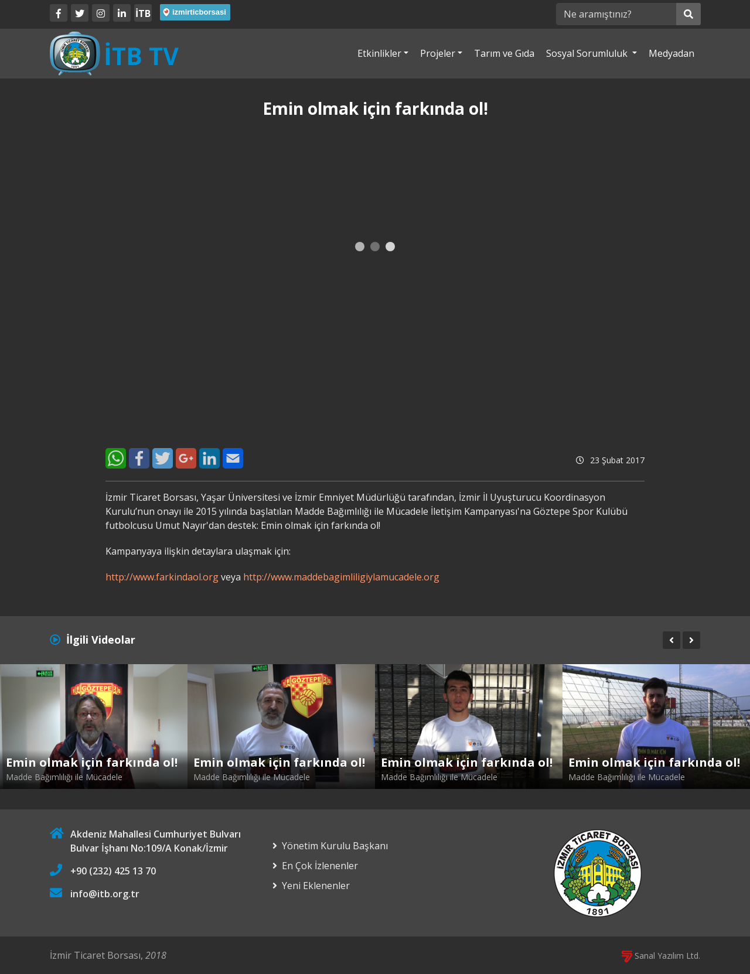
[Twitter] (79, 13)
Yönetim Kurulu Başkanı (335, 845)
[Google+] (186, 458)
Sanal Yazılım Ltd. (661, 955)
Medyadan (671, 53)
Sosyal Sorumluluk (588, 53)
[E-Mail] (233, 458)
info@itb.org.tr (104, 893)
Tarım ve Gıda (504, 53)
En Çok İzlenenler (320, 865)
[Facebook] (58, 13)
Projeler (437, 53)
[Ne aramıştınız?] (616, 14)
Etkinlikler (379, 53)
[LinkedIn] (122, 13)
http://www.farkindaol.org (162, 576)
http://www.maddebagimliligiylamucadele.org (341, 576)
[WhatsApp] (115, 458)
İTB (143, 13)
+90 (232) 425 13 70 (113, 870)
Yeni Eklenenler (316, 885)
